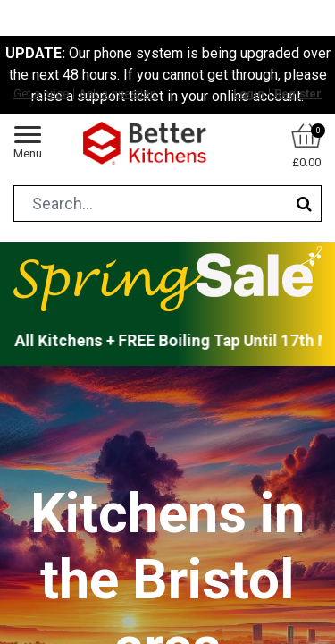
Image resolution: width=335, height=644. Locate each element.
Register (298, 93)
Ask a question (117, 93)
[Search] (304, 203)
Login (248, 93)
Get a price (41, 93)
